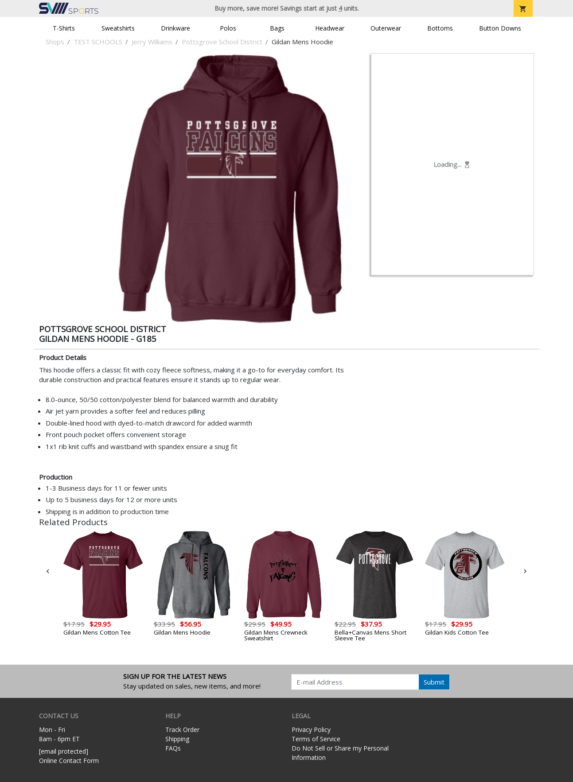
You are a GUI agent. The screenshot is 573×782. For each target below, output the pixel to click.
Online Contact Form (69, 760)
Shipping (177, 739)
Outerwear (385, 28)
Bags (277, 28)
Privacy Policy (311, 729)
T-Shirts (64, 28)
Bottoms (440, 28)
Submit (434, 681)
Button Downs (500, 28)
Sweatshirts (118, 28)
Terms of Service (316, 739)
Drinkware (175, 28)
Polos (228, 28)
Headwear (329, 28)
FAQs (173, 748)
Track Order (182, 729)
